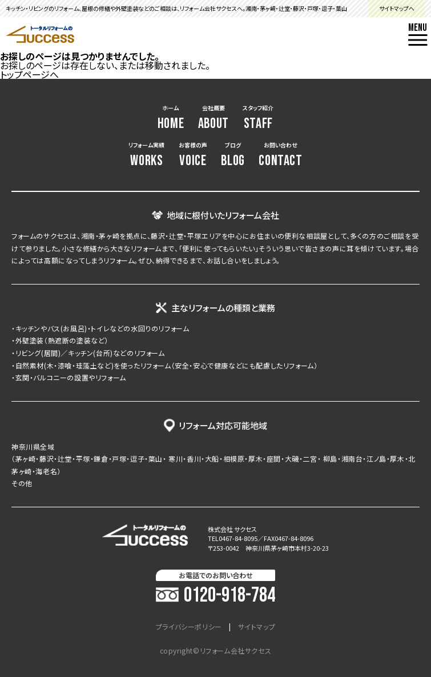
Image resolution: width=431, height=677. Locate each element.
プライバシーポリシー (189, 626)
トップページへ (29, 74)
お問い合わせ (280, 155)
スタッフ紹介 (258, 118)
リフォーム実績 (146, 155)
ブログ (233, 155)
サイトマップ (257, 626)
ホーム (171, 118)
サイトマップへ (396, 8)
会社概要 (213, 118)
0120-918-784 (215, 596)
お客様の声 (193, 155)
